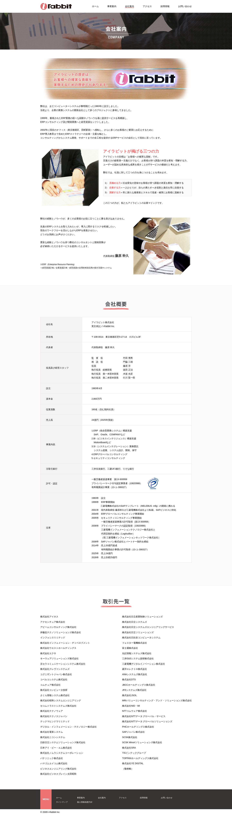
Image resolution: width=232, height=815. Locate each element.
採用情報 (164, 6)
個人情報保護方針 (84, 802)
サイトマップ (62, 802)
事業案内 (111, 6)
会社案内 (129, 6)
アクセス (147, 6)
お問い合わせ (185, 6)
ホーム (95, 6)
